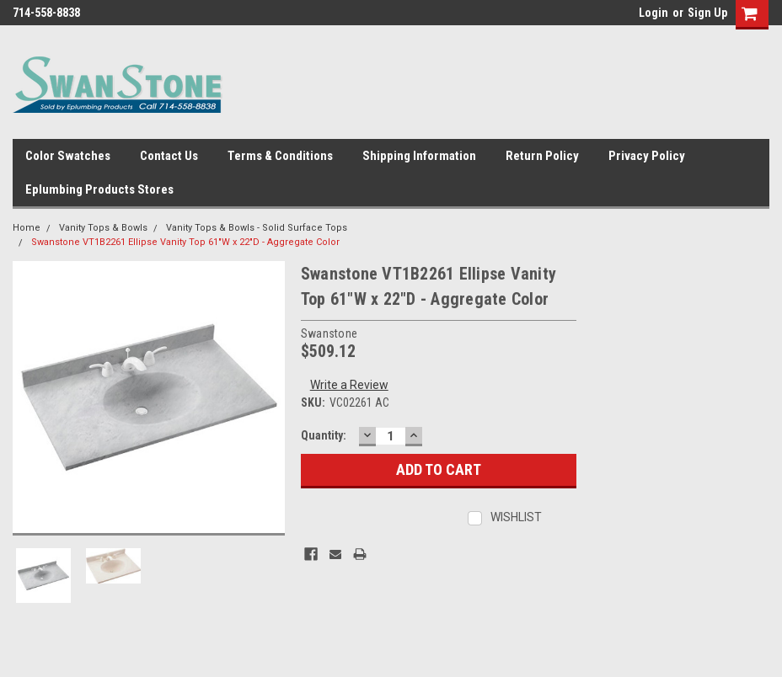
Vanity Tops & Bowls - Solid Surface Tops (256, 227)
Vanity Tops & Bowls (103, 227)
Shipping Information (419, 155)
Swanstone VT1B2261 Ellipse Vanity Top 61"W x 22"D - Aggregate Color (185, 242)
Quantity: (323, 435)
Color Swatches (67, 155)
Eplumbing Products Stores (99, 189)
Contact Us (169, 155)
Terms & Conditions (280, 155)
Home (26, 227)
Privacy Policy (646, 155)
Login (653, 12)
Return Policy (542, 155)
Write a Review (349, 385)
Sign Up (707, 12)
